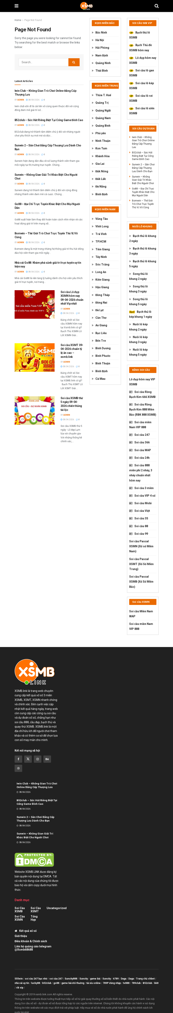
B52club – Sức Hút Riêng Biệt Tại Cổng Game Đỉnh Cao (49, 120)
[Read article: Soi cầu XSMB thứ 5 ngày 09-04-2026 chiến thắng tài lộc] (35, 410)
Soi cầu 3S (138, 518)
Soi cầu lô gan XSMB (141, 73)
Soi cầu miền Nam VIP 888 (140, 425)
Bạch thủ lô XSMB (139, 35)
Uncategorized (57, 908)
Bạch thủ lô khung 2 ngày (142, 238)
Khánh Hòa (101, 156)
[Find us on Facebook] (18, 759)
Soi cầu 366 (139, 442)
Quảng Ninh (101, 63)
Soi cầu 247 (139, 434)
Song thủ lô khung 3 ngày (138, 289)
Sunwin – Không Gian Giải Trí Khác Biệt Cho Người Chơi (143, 180)
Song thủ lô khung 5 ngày (138, 302)
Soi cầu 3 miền (141, 488)
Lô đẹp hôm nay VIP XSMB (142, 382)
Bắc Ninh (99, 32)
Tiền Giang (101, 249)
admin (20, 100)
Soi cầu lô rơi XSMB (141, 98)
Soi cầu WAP (140, 450)
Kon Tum (99, 148)
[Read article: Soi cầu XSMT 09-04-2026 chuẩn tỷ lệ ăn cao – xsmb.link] (35, 357)
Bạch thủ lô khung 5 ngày (142, 264)
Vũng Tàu (100, 218)
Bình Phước (101, 355)
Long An (99, 272)
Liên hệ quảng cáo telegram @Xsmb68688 (33, 948)
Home (18, 20)
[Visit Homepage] (86, 6)
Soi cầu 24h (139, 457)
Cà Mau (98, 378)
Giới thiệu (21, 936)
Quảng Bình (101, 125)
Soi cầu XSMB (20, 909)
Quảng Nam (101, 118)
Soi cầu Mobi (140, 503)
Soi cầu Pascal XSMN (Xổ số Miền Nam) (141, 546)
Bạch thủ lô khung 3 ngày (142, 251)
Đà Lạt (98, 310)
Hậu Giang (100, 287)
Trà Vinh (99, 234)
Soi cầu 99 (138, 533)
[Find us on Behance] (47, 759)
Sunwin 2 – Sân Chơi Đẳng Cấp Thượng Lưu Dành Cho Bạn (143, 168)
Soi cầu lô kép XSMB (141, 86)
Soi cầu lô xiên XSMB (141, 111)
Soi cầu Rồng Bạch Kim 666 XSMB (142, 394)
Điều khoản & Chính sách (31, 941)
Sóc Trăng (100, 264)
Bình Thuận (101, 363)
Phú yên (99, 133)
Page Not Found (33, 20)
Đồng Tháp (101, 295)
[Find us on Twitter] (28, 759)
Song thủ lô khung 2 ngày (138, 276)
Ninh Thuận (101, 140)
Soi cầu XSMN (20, 918)
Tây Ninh (99, 256)
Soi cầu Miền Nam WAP (141, 614)
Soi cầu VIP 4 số (142, 495)
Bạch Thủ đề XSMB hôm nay (140, 47)
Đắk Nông (100, 171)
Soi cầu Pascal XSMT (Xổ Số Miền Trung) (141, 564)
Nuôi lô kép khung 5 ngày (138, 352)
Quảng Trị (100, 102)
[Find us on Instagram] (37, 759)
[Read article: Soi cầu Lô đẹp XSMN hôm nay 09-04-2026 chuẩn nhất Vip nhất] (35, 304)
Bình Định (100, 194)
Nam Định (100, 55)
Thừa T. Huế (101, 95)
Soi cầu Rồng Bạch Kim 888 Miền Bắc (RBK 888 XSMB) (142, 409)
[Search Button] (157, 6)
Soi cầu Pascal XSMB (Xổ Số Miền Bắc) (141, 581)
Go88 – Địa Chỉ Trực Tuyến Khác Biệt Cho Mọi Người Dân (143, 192)
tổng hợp (34, 918)
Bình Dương (101, 348)
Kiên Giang (101, 279)
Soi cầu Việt (139, 510)
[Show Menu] (16, 6)
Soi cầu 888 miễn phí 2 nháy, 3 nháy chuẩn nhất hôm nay (140, 473)
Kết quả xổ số (26, 930)
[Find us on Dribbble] (18, 768)
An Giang (99, 325)
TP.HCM (99, 241)
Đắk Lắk (99, 179)
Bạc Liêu (99, 333)
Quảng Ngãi (101, 110)
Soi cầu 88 (138, 526)
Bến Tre (99, 340)
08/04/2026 (32, 100)
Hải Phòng (100, 47)
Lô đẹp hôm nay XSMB (142, 60)
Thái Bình (100, 70)
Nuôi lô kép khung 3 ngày (138, 339)
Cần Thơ (99, 317)
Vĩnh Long (100, 226)
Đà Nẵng (99, 186)
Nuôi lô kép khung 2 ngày (138, 327)
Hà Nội (98, 40)
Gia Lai (98, 163)
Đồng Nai (99, 302)
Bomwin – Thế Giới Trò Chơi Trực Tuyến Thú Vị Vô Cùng (143, 204)
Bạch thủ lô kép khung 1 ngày (140, 314)
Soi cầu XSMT (36, 909)
